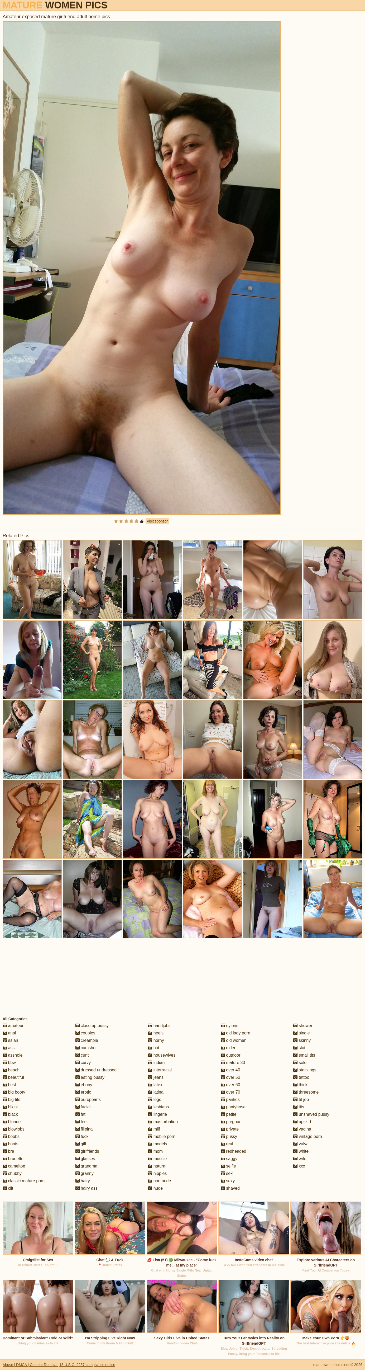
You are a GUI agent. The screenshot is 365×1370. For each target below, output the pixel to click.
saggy (229, 1158)
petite (229, 1114)
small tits (304, 1055)
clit (8, 1188)
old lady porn (235, 1033)
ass (9, 1048)
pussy (229, 1136)
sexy (228, 1181)
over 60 (230, 1084)
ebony (83, 1084)
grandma (86, 1166)
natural (157, 1166)
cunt (82, 1055)
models (157, 1144)
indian (156, 1062)
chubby (12, 1173)
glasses (85, 1158)
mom (155, 1151)
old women (234, 1040)
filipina (84, 1129)
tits (298, 1107)
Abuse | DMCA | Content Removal (30, 1365)
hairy (82, 1181)
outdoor (231, 1055)
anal (9, 1033)
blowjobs (14, 1129)
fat (80, 1114)
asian (10, 1040)
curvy (83, 1062)
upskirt (302, 1121)
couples (85, 1033)
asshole (13, 1055)
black (10, 1114)
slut (299, 1048)
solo (299, 1062)
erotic (83, 1092)
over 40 (230, 1070)
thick (300, 1084)
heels (156, 1033)
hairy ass (86, 1188)
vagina (302, 1129)
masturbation (163, 1121)
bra (8, 1151)
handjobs (159, 1025)
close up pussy (92, 1025)
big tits (11, 1099)
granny (84, 1173)
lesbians (158, 1107)
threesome (306, 1092)
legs (154, 1099)
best (9, 1084)
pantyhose (233, 1107)
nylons (229, 1025)
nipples (157, 1173)
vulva (301, 1144)
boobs (11, 1136)
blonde (12, 1121)
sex (227, 1173)
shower (302, 1025)
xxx (299, 1166)
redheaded (233, 1151)
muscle (157, 1158)
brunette (13, 1158)
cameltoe (14, 1166)
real (227, 1144)
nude (155, 1188)
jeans (156, 1077)
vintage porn (307, 1136)
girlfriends (87, 1151)
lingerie (157, 1114)
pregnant (232, 1121)
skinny (302, 1040)
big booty (14, 1092)
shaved (230, 1188)
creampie (86, 1040)
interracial (160, 1070)
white (301, 1151)
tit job (301, 1099)
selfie (228, 1166)
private (230, 1129)
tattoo (301, 1077)
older (228, 1048)
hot (153, 1048)
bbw (9, 1062)
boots (10, 1144)
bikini (10, 1107)
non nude (159, 1181)
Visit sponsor (157, 521)
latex (155, 1084)
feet (81, 1121)
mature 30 (233, 1062)
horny (156, 1040)
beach (11, 1070)
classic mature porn (24, 1181)
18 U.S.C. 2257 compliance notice (87, 1365)
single (301, 1033)
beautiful (13, 1077)
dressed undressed (96, 1070)
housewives (161, 1055)
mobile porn (161, 1136)
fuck (82, 1136)
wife (299, 1158)
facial (83, 1107)
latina (156, 1092)
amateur (13, 1025)
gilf (80, 1144)
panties (230, 1099)
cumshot (86, 1048)
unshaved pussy (311, 1114)
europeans (88, 1099)
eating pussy (89, 1077)
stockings (304, 1070)
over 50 (230, 1077)
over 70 (230, 1092)
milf (154, 1129)
